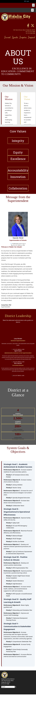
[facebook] (28, 26)
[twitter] (32, 26)
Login (26, 1)
